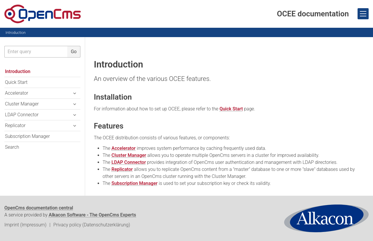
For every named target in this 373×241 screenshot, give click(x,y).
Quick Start (231, 109)
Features (109, 126)
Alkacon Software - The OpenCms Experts (92, 215)
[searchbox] (35, 52)
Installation (113, 97)
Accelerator (124, 148)
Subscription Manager (135, 183)
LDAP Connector (129, 162)
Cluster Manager (129, 155)
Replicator (122, 169)
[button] (74, 93)
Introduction (16, 32)
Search (12, 147)
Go (74, 51)
